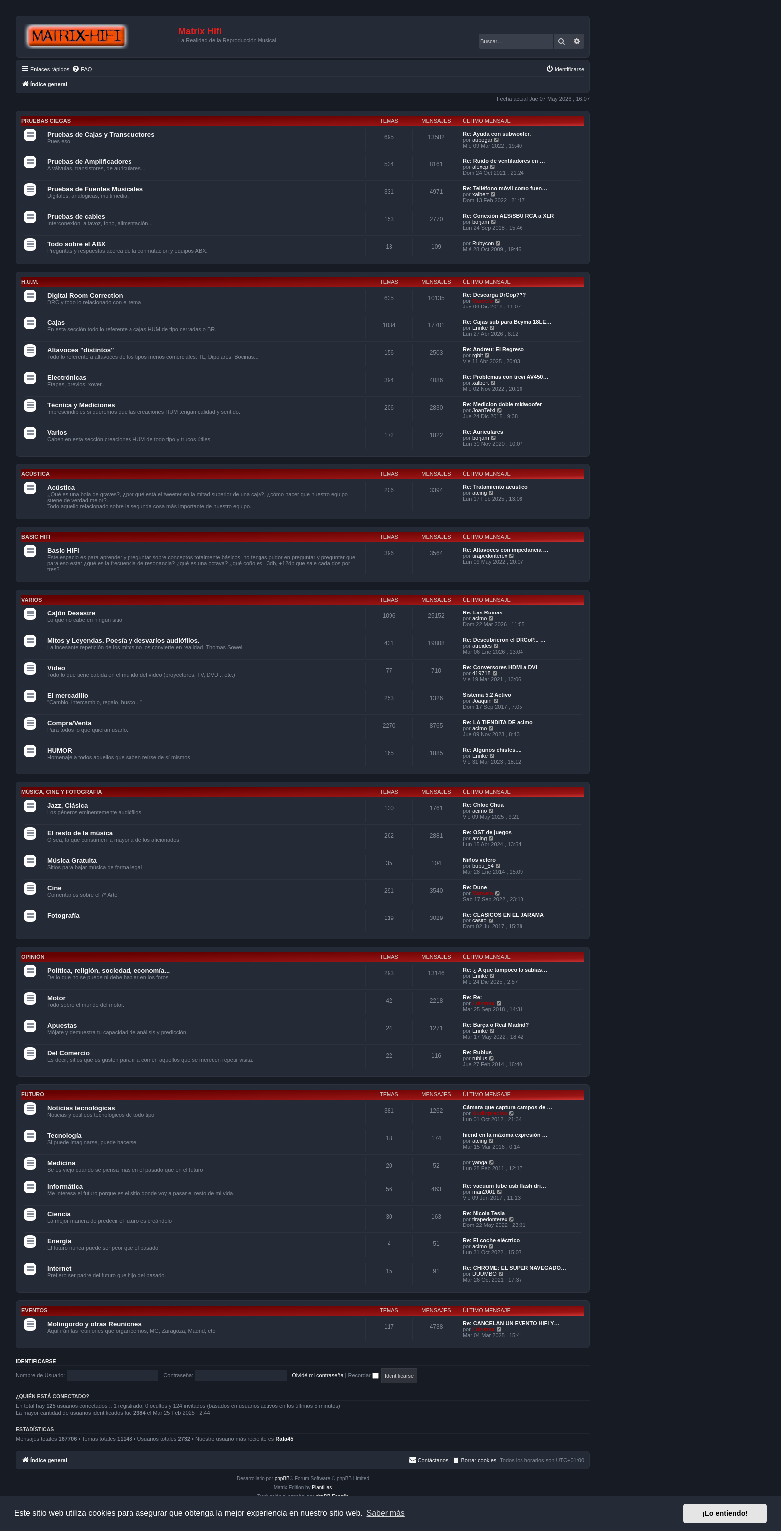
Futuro (32, 1094)
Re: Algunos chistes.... (492, 750)
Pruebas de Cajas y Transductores (101, 134)
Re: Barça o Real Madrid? (496, 1025)
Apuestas (62, 1025)
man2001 (483, 1192)
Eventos (34, 1310)
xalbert (480, 194)
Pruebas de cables (76, 216)
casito (479, 920)
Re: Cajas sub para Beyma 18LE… (507, 322)
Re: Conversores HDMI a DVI (500, 667)
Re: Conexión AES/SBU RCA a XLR (508, 216)
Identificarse (36, 1361)
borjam (480, 222)
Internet (59, 1268)
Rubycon (483, 243)
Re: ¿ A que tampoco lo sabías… (505, 970)
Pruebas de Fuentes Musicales (95, 189)
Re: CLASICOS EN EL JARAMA (503, 915)
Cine (54, 888)
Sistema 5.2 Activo (487, 695)
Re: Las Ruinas (482, 612)
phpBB (282, 1478)
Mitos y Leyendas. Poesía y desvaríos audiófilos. (123, 640)
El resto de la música (80, 833)
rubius (479, 1058)
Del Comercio (68, 1053)
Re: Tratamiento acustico (495, 487)
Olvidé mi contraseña (317, 1375)
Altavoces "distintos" (80, 350)
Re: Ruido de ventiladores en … (504, 161)
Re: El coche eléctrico (491, 1240)
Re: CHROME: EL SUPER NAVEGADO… (514, 1268)
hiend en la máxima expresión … (505, 1135)
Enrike (480, 328)
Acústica (35, 474)
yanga (479, 1162)
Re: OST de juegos (487, 832)
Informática (65, 1186)
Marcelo (482, 301)
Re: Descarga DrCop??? (494, 295)
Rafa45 (284, 1439)
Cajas (56, 322)
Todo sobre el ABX (76, 244)
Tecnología (64, 1135)
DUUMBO (484, 1274)
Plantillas (322, 1487)
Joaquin (482, 701)
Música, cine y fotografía (61, 792)
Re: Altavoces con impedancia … (506, 550)
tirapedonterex (489, 556)
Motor (56, 998)
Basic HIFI (35, 537)
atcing (479, 493)
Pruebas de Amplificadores (89, 161)
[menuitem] (82, 69)
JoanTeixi (483, 410)
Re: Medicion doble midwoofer (502, 404)
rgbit (477, 355)
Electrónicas (66, 377)
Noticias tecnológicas (81, 1108)
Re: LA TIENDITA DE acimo (498, 722)
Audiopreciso (489, 1113)
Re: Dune (475, 887)
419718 (481, 673)
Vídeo (56, 668)
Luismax (483, 1003)
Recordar (363, 1375)
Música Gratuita (72, 860)
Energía (59, 1241)
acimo (479, 618)
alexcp (480, 167)
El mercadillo (67, 695)
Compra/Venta (69, 723)
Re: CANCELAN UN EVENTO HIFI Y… (511, 1323)
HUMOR (59, 750)
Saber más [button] (386, 1513)
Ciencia (59, 1214)
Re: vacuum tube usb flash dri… (504, 1186)
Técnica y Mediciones (81, 405)
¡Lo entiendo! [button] (725, 1513)
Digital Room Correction (85, 295)
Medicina (61, 1163)
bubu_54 (483, 866)
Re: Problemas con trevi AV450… (505, 377)
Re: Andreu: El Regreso (493, 349)
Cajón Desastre (71, 613)
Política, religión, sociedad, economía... (108, 970)
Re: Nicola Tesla (484, 1213)
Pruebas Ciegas (46, 121)
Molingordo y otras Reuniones (94, 1324)
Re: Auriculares (483, 432)
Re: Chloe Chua (483, 805)
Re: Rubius (477, 1052)
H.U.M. (29, 282)
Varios (57, 432)
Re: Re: (472, 997)
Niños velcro (479, 860)
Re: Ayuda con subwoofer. (497, 134)
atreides (482, 646)
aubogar (482, 140)
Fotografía (63, 915)
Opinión (32, 957)
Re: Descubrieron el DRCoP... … (504, 640)
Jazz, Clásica (67, 805)
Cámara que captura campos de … (507, 1107)
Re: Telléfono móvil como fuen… (505, 188)
